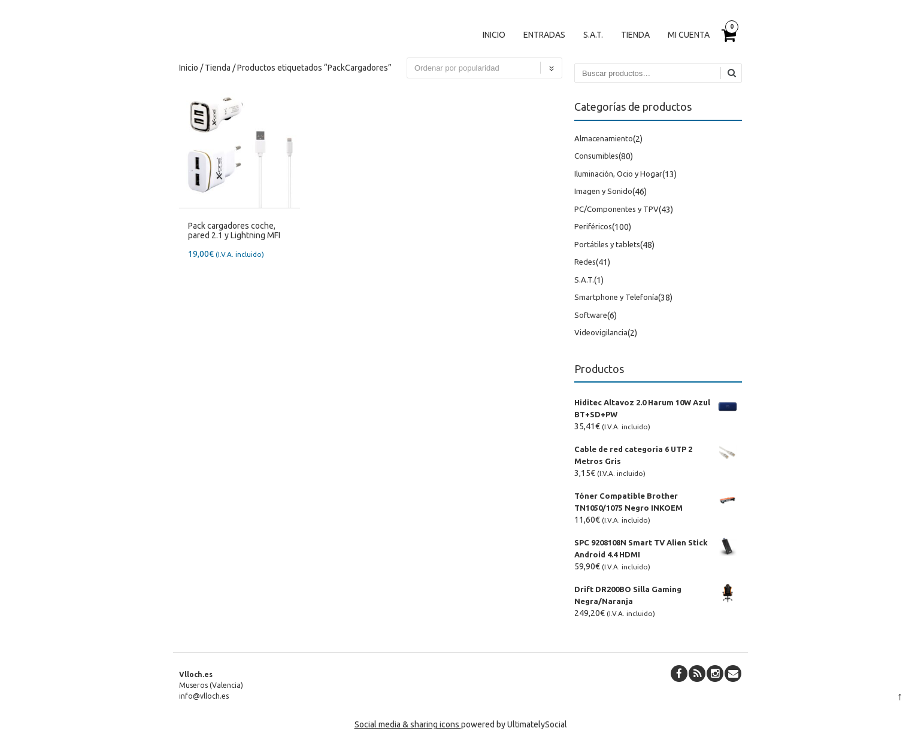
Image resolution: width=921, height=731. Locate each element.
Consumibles (596, 155)
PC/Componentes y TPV (616, 209)
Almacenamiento (603, 138)
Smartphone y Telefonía (616, 297)
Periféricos (593, 226)
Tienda (635, 35)
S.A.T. (593, 35)
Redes (585, 261)
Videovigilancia (601, 332)
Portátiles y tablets (607, 244)
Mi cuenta (689, 35)
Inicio (494, 35)
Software (590, 315)
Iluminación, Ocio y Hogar (618, 173)
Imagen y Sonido (603, 191)
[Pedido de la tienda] (484, 67)
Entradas (544, 35)
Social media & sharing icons (408, 724)
